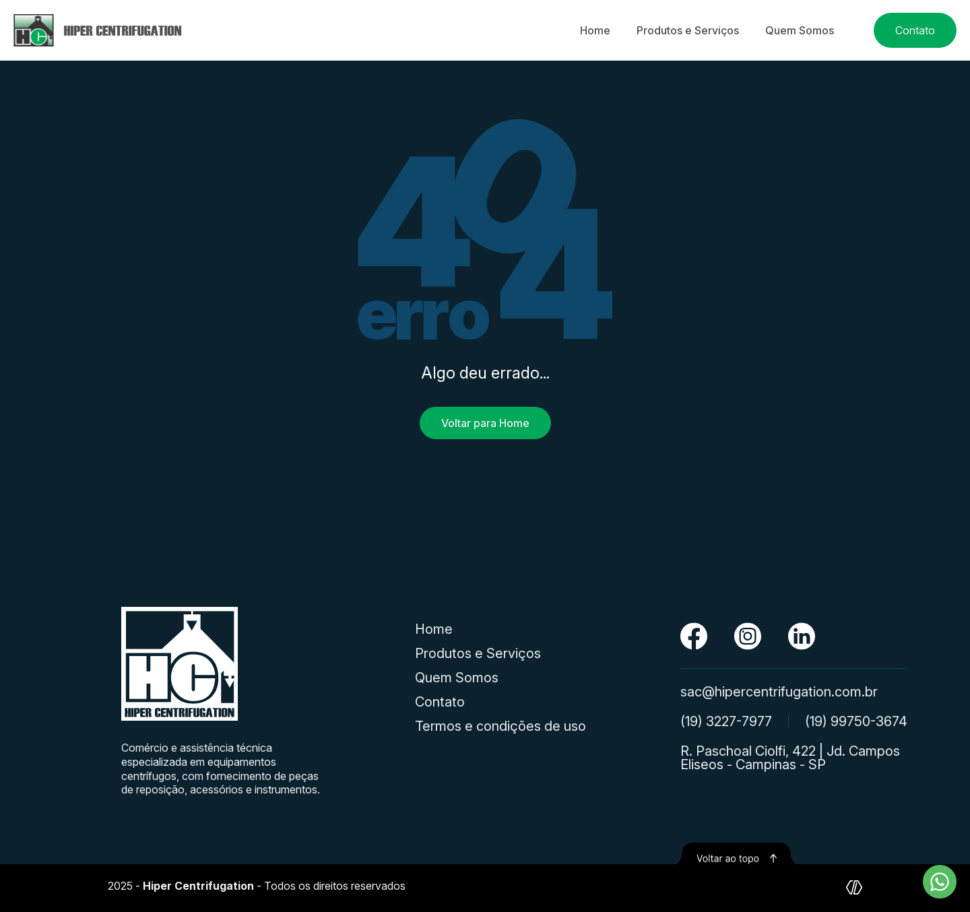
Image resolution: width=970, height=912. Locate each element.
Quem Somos (799, 30)
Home (595, 30)
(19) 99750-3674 (856, 721)
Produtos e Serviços (688, 30)
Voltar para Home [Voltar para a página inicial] (485, 423)
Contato (915, 30)
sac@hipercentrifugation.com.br (779, 691)
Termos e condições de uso (500, 726)
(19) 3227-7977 (726, 721)
